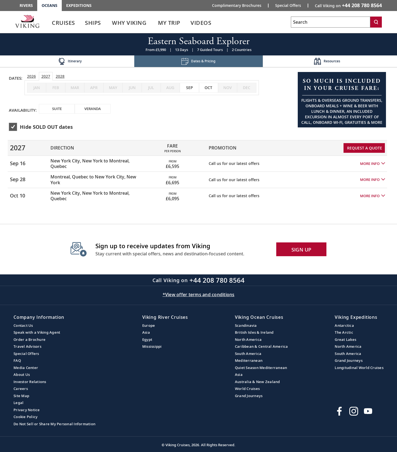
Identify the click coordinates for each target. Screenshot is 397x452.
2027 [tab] (45, 76)
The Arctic (344, 332)
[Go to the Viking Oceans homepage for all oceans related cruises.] (27, 21)
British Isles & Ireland (254, 332)
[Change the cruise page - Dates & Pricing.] (198, 61)
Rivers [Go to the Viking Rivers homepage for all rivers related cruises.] (26, 5)
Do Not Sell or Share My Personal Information (54, 423)
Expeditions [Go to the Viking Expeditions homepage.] (79, 5)
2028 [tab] (60, 76)
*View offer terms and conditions (199, 294)
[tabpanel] (198, 169)
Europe (148, 325)
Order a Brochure (29, 339)
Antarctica (344, 325)
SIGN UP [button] (301, 249)
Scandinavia (246, 325)
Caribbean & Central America (261, 346)
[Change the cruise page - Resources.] (327, 61)
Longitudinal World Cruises (359, 367)
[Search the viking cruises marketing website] (330, 22)
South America (248, 353)
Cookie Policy (25, 416)
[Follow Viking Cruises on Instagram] (353, 411)
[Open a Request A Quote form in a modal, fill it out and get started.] (342, 99)
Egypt (147, 339)
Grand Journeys (249, 395)
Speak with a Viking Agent (37, 332)
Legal (18, 402)
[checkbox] (189, 88)
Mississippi (152, 346)
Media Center (26, 367)
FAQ (17, 360)
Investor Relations (30, 381)
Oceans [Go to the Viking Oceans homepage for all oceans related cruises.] (49, 5)
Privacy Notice (27, 409)
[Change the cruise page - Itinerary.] (70, 61)
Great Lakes (345, 339)
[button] (372, 163)
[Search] (376, 22)
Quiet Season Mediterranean (261, 367)
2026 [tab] (31, 76)
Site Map (21, 395)
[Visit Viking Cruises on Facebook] (339, 411)
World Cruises (247, 388)
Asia (146, 332)
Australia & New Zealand (257, 381)
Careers (21, 388)
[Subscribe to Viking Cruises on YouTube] (368, 411)
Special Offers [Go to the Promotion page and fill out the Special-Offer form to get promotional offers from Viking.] (288, 5)
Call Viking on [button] (348, 5)
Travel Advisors (27, 346)
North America (248, 339)
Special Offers (26, 353)
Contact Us (23, 325)
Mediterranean (248, 360)
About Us (22, 374)
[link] (63, 24)
